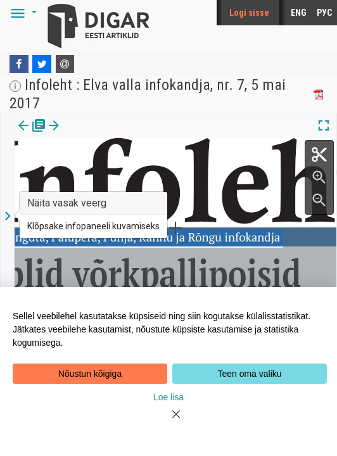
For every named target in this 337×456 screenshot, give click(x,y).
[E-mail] (65, 64)
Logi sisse (249, 13)
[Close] (168, 422)
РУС (324, 13)
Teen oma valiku (249, 374)
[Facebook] (19, 64)
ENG (299, 13)
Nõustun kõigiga (90, 374)
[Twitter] (41, 64)
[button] (21, 13)
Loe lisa (168, 397)
